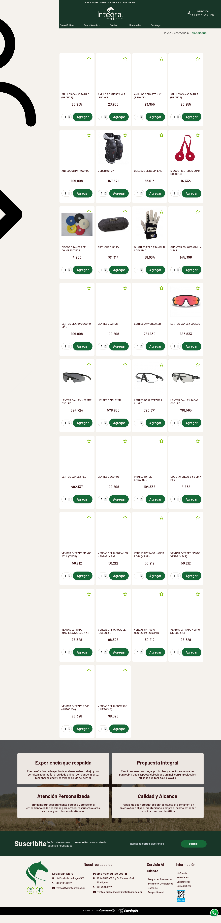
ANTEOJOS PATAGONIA (75, 170)
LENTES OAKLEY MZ (109, 400)
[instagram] (30, 898)
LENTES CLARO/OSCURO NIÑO (76, 325)
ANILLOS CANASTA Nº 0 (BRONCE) (75, 96)
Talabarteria (198, 33)
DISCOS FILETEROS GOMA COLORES (185, 172)
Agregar (83, 117)
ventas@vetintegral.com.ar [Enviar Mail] (70, 895)
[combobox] (35, 59)
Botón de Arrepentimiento (156, 898)
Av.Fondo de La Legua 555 (70, 886)
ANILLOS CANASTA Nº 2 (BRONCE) (148, 96)
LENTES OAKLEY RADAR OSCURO (184, 401)
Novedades (183, 885)
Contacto (115, 25)
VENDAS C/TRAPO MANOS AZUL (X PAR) (76, 554)
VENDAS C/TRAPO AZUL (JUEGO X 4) (112, 631)
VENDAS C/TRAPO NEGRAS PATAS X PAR (146, 631)
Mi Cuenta (182, 881)
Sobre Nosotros (92, 25)
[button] (35, 68)
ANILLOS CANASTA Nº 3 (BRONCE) (184, 96)
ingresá (196, 15)
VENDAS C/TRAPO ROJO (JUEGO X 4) (75, 707)
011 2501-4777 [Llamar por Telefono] (104, 895)
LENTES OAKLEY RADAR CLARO (148, 401)
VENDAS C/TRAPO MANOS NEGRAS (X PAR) (113, 554)
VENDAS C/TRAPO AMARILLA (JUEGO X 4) (74, 631)
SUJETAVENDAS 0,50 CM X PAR (185, 478)
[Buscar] (32, 13)
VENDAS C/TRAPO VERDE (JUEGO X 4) (112, 707)
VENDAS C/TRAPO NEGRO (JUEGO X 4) (185, 631)
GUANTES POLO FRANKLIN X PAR (185, 249)
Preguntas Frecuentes (160, 887)
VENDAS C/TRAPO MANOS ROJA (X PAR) (149, 554)
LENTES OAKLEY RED (73, 476)
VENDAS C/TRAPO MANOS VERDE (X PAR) (185, 554)
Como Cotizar (67, 25)
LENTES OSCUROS (108, 476)
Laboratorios (184, 889)
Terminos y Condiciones (160, 891)
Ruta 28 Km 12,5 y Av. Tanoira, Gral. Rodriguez (115, 888)
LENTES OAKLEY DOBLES (185, 323)
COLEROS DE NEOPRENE (148, 170)
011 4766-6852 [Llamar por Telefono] (64, 891)
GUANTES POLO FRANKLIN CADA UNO (149, 249)
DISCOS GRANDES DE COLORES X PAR (73, 249)
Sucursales (135, 25)
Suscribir (193, 852)
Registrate (208, 15)
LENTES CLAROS (108, 323)
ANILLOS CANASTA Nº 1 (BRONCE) (111, 96)
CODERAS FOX (106, 170)
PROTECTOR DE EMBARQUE (143, 478)
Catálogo (155, 25)
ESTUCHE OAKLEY (108, 247)
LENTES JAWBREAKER (147, 323)
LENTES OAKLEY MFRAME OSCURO (76, 401)
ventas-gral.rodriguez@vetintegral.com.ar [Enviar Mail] (119, 899)
